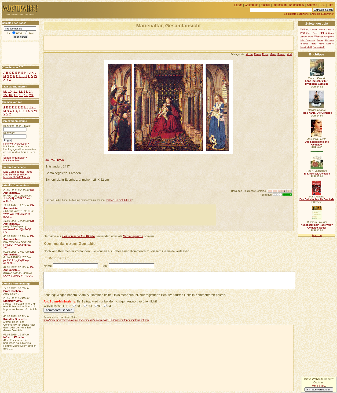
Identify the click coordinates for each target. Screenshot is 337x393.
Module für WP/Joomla (16, 177)
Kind (289, 54)
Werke (322, 30)
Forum (238, 5)
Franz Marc (317, 44)
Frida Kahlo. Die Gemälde (317, 112)
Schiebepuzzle (133, 236)
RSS (322, 5)
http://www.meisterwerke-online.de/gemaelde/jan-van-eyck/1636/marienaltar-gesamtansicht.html (96, 320)
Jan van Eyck (54, 159)
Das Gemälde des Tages (17, 171)
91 (100, 306)
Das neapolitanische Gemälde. (317, 143)
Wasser (318, 36)
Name (48, 266)
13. (26, 91)
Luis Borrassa (307, 40)
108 (78, 306)
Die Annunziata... (18, 191)
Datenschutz (296, 5)
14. (31, 91)
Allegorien (329, 37)
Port (302, 33)
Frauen (281, 54)
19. (26, 95)
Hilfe (330, 5)
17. (16, 95)
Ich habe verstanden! (318, 389)
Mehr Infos (318, 385)
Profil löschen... (13, 291)
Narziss (330, 44)
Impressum (280, 5)
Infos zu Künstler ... (15, 337)
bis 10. (7, 91)
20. (31, 95)
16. (10, 95)
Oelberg (304, 29)
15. (5, 95)
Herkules (329, 40)
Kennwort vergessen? (16, 143)
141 (89, 306)
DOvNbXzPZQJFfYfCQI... (18, 275)
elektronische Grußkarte (78, 236)
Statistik (266, 5)
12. (20, 91)
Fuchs (320, 40)
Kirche (249, 54)
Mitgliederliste (11, 160)
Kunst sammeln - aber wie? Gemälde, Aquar (317, 226)
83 (109, 306)
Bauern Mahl (319, 47)
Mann (273, 54)
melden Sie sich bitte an (119, 200)
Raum (257, 54)
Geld (315, 33)
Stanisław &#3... (13, 300)
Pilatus (323, 33)
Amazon (317, 235)
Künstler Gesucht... (15, 319)
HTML (19, 33)
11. (15, 91)
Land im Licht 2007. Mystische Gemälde (316, 82)
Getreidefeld (306, 47)
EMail (104, 266)
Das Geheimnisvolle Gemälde (316, 199)
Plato (308, 33)
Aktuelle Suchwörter (322, 13)
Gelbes (314, 30)
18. (21, 95)
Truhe (310, 37)
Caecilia (330, 30)
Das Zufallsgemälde (15, 174)
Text (31, 33)
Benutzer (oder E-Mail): (16, 125)
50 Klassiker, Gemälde (317, 173)
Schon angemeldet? (15, 157)
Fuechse (304, 44)
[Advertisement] (98, 43)
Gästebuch (251, 5)
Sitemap (312, 5)
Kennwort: (9, 132)
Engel (265, 54)
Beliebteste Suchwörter (296, 13)
